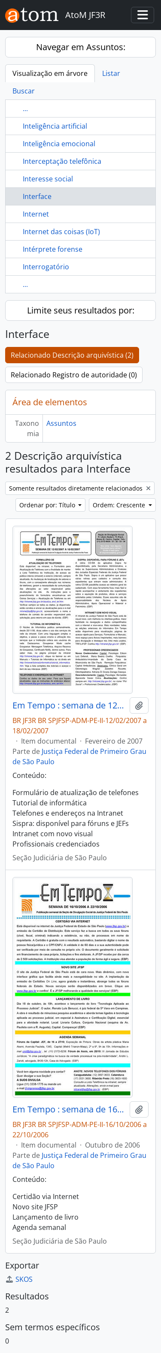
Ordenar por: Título (48, 505)
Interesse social (48, 179)
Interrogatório (46, 266)
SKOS (19, 1279)
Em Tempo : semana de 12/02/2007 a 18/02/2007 (69, 705)
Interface (37, 196)
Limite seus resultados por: (80, 310)
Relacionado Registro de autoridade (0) (74, 375)
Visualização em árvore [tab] (50, 73)
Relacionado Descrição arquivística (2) (72, 355)
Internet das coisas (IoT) (61, 231)
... (25, 108)
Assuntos (61, 423)
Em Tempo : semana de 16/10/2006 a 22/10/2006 (69, 1109)
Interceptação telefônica (62, 161)
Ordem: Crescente (120, 505)
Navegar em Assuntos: (80, 47)
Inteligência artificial (55, 126)
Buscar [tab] (23, 91)
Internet (36, 214)
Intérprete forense (52, 249)
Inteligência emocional (59, 143)
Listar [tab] (111, 73)
